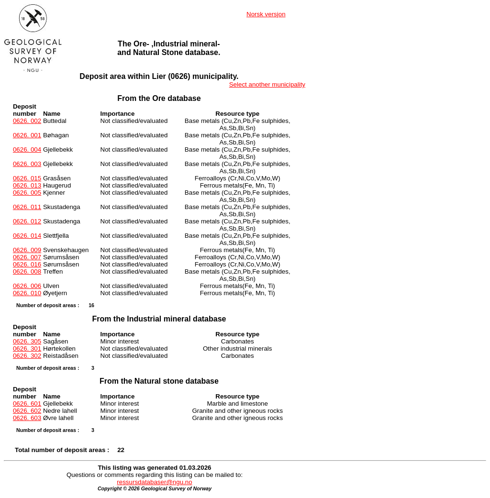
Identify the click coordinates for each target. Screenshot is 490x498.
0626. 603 (27, 417)
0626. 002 (27, 120)
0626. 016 (27, 264)
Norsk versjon (265, 14)
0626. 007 (27, 257)
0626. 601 (27, 403)
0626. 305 (27, 341)
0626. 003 (27, 163)
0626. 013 (27, 185)
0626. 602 (27, 410)
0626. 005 (27, 192)
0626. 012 (27, 221)
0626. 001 (27, 135)
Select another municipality (267, 84)
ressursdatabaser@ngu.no (154, 482)
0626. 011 (27, 206)
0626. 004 (27, 149)
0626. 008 (27, 271)
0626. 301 (27, 348)
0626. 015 (27, 178)
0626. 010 (27, 293)
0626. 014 (27, 235)
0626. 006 (27, 285)
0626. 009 (27, 250)
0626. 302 (27, 355)
